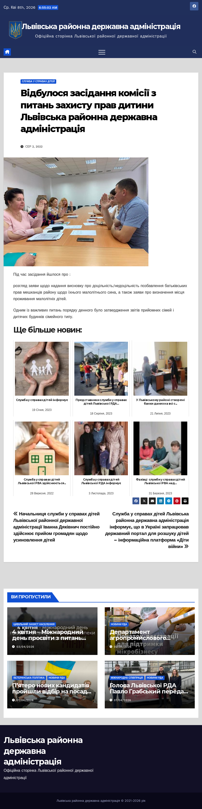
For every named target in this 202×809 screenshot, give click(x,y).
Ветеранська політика (29, 677)
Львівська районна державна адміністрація (101, 26)
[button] (194, 52)
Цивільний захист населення (34, 624)
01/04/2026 (25, 700)
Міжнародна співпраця (127, 677)
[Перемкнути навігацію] (101, 52)
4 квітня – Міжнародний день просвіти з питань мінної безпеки (47, 637)
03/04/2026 (25, 646)
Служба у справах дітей (38, 81)
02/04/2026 (123, 646)
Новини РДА (119, 624)
